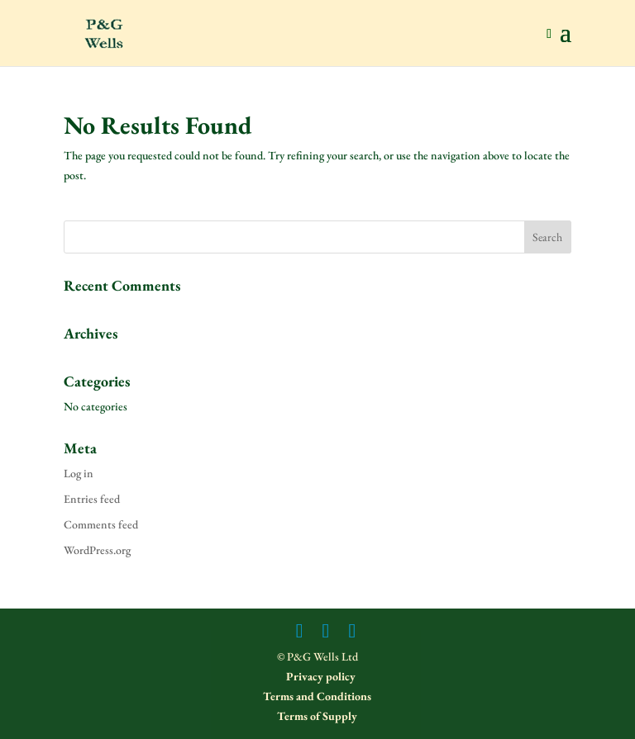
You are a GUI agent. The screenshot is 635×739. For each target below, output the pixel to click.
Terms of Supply (317, 715)
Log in (78, 473)
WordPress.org (97, 549)
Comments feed (101, 524)
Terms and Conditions (317, 696)
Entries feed (92, 498)
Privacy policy (320, 676)
